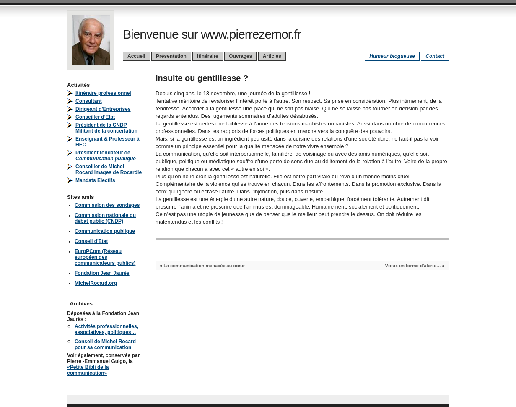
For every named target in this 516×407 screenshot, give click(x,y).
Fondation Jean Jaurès (102, 273)
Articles (272, 56)
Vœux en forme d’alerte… (413, 265)
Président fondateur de (105, 156)
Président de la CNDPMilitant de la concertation (106, 128)
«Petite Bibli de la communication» (88, 370)
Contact (434, 56)
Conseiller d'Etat (95, 117)
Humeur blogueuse (392, 56)
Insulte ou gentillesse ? (202, 78)
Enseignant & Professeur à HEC (107, 142)
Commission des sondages (107, 205)
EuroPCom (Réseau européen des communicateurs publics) (105, 257)
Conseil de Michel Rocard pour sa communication (105, 344)
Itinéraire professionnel (103, 93)
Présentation (171, 56)
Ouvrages (240, 56)
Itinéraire (207, 56)
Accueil (136, 56)
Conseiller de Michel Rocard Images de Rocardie (108, 169)
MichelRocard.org (96, 283)
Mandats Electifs (95, 180)
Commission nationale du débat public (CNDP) (105, 218)
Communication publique (105, 231)
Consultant (88, 101)
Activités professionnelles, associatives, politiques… (106, 329)
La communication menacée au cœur (204, 265)
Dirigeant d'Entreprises (103, 109)
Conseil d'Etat (91, 241)
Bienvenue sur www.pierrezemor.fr (212, 34)
